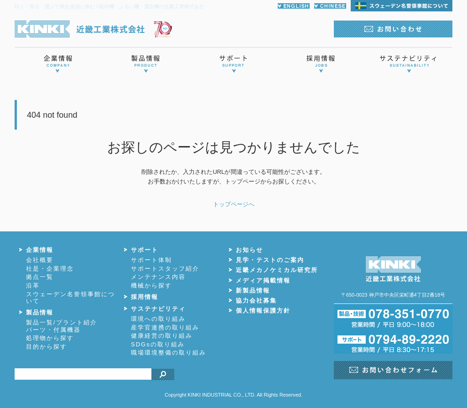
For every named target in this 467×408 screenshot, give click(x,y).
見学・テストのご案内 (270, 259)
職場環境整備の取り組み (168, 352)
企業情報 (39, 249)
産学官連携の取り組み (165, 327)
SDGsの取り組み (158, 344)
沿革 (33, 285)
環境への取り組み (158, 318)
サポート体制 (151, 259)
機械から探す (151, 285)
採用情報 (144, 296)
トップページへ (233, 204)
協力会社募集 (256, 300)
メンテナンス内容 (158, 276)
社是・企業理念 (50, 268)
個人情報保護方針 (263, 310)
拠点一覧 (39, 276)
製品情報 (39, 312)
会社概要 (39, 259)
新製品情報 (253, 290)
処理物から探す (50, 338)
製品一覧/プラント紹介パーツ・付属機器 (61, 326)
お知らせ (249, 249)
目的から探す (46, 346)
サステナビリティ (158, 308)
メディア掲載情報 (263, 280)
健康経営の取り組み (161, 335)
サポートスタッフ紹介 (165, 268)
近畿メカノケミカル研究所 (277, 270)
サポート (144, 249)
